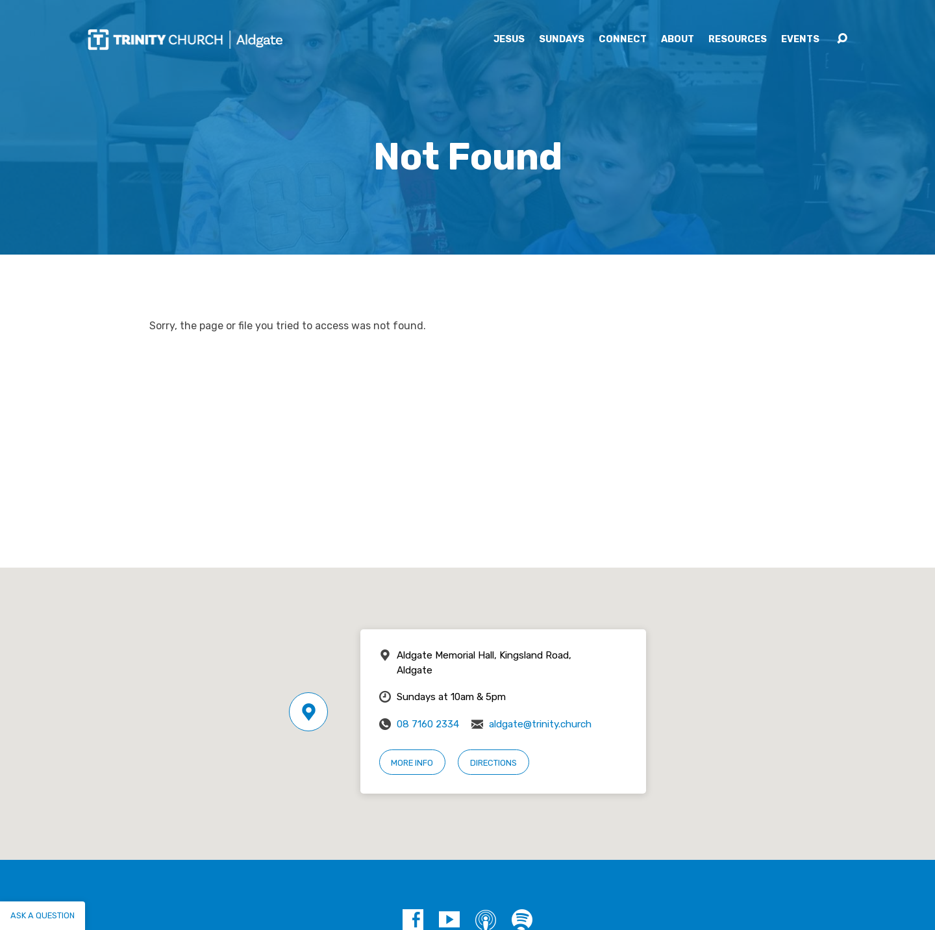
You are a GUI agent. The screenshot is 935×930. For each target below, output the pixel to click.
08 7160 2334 (428, 724)
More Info (412, 763)
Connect (623, 39)
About (677, 39)
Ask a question (42, 915)
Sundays (561, 39)
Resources (737, 39)
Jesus (509, 39)
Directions (493, 763)
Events (800, 39)
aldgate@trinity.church (540, 724)
